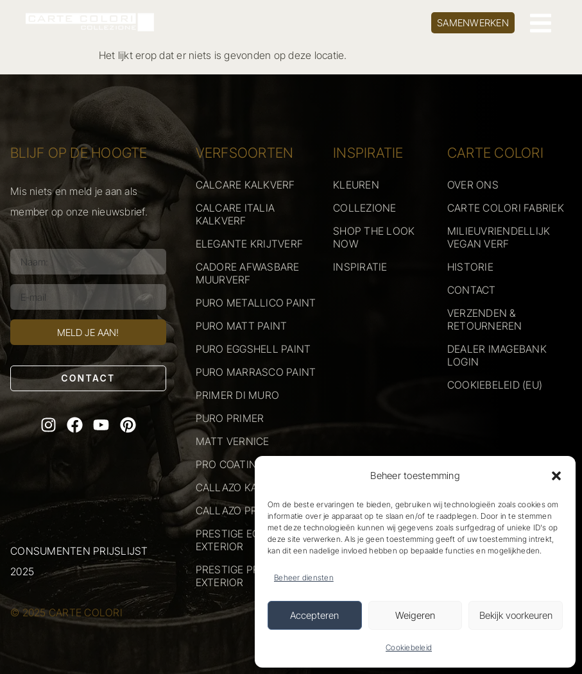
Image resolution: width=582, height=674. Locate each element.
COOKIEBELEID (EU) (494, 384)
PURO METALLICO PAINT (256, 302)
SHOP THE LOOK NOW (374, 237)
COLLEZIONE (365, 207)
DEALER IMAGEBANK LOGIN (497, 355)
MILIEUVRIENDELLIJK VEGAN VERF (499, 237)
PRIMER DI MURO (238, 395)
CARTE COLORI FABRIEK (505, 207)
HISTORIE (470, 266)
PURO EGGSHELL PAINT (253, 348)
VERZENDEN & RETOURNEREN (484, 319)
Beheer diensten (304, 577)
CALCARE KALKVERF (245, 184)
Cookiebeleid (409, 647)
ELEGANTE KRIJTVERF (250, 243)
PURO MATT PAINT (241, 325)
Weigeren (415, 615)
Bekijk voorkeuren (515, 615)
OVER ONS (473, 184)
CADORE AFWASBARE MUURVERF (248, 273)
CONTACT (471, 289)
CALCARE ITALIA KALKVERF (235, 214)
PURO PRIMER (230, 418)
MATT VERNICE (233, 441)
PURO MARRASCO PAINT (256, 372)
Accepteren (314, 615)
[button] (556, 475)
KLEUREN (356, 184)
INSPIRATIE (360, 266)
